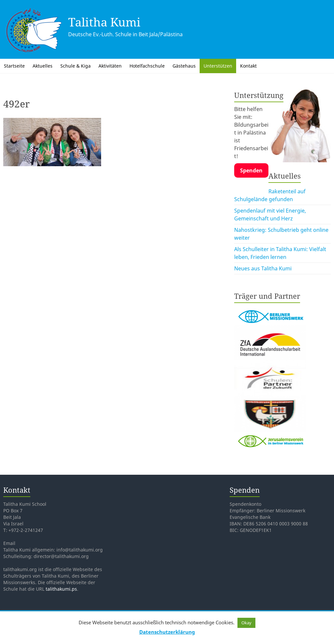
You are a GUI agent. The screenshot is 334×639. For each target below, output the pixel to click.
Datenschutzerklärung (167, 632)
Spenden (251, 170)
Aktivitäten (110, 66)
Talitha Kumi (104, 22)
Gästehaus (184, 66)
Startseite (14, 66)
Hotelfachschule (147, 66)
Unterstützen (218, 66)
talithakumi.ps (61, 589)
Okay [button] (246, 623)
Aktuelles (43, 66)
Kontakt (248, 66)
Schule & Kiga (75, 66)
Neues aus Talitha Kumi (263, 268)
